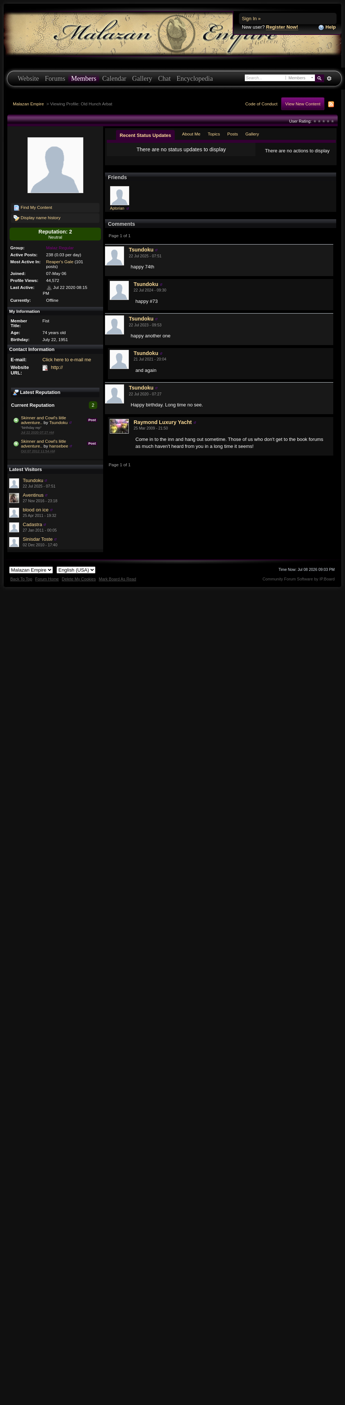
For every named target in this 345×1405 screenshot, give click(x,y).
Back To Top (21, 579)
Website (28, 78)
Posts (232, 133)
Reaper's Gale (59, 261)
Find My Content (33, 208)
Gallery (142, 78)
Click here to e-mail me (66, 359)
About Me (191, 133)
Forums (55, 78)
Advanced (329, 78)
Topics (214, 133)
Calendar (114, 78)
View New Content (302, 103)
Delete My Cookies (79, 579)
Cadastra (32, 524)
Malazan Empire (28, 103)
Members (84, 78)
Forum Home (47, 579)
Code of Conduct (261, 103)
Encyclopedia (195, 78)
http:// (57, 367)
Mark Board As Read (117, 579)
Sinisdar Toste (37, 539)
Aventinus (33, 495)
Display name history (37, 218)
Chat (164, 78)
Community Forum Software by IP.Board (298, 579)
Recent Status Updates (145, 135)
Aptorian (117, 214)
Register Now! (282, 27)
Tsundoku (58, 422)
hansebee (58, 445)
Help (327, 27)
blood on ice (35, 510)
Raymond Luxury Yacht (163, 428)
